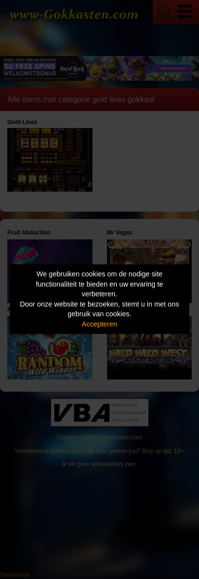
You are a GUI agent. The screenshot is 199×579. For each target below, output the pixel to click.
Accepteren (99, 324)
